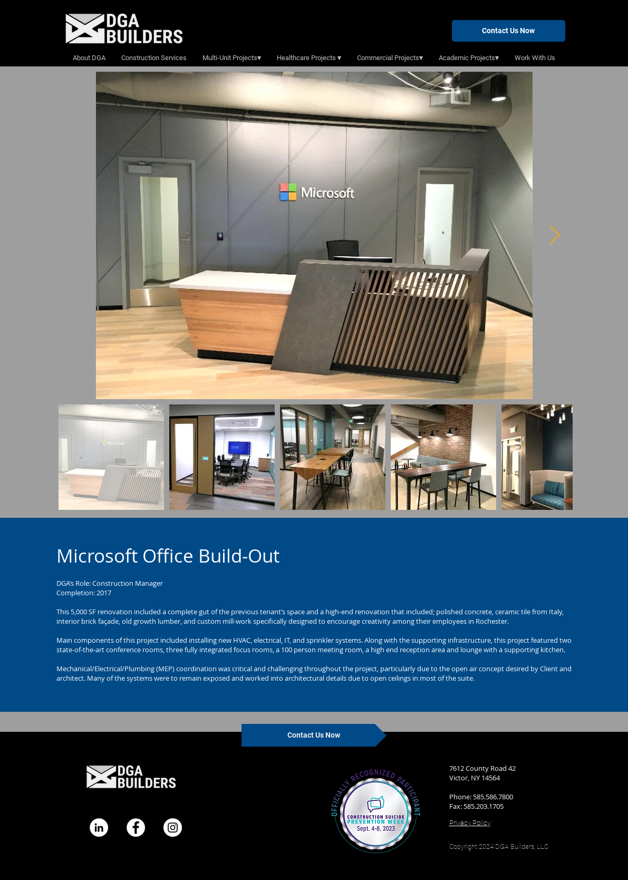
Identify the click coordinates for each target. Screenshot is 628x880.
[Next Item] (554, 235)
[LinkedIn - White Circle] (99, 827)
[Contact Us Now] (508, 31)
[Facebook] (136, 827)
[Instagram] (172, 827)
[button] (232, 58)
